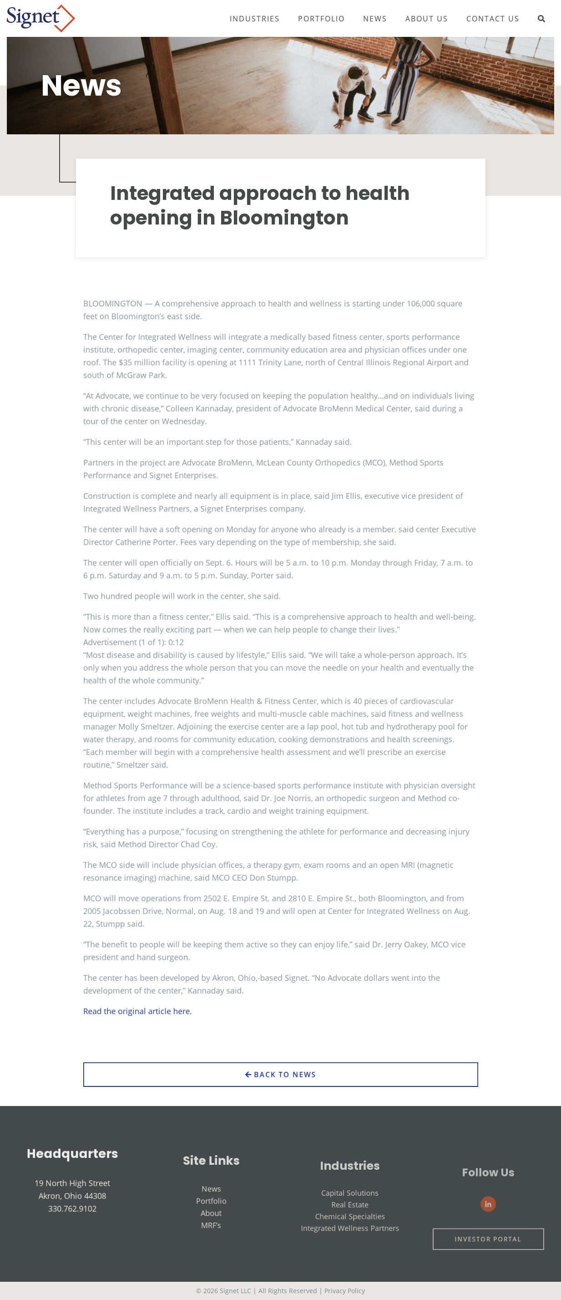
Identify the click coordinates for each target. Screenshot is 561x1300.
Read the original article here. (154, 981)
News (375, 19)
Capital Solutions (349, 1221)
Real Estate (350, 1230)
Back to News (280, 1088)
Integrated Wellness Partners (350, 1247)
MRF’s (211, 1242)
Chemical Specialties (349, 1239)
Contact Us (493, 19)
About (211, 1233)
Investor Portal (488, 1257)
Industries (255, 19)
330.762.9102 (72, 1220)
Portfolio (321, 19)
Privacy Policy (344, 1290)
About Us (426, 19)
